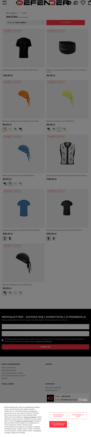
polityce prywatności (30, 417)
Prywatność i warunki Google (24, 421)
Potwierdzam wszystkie (58, 424)
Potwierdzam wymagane (58, 415)
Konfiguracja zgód (78, 415)
